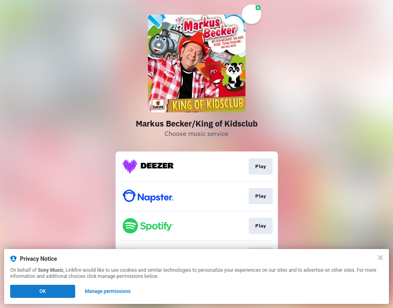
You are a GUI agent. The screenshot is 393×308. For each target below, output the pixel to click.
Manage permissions (108, 291)
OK (42, 291)
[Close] (380, 257)
